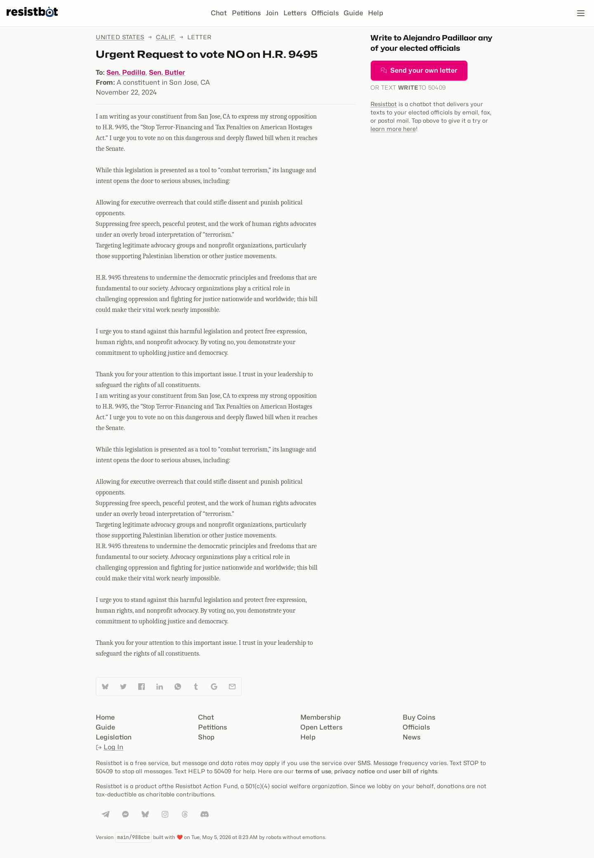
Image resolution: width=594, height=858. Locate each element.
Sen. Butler (167, 72)
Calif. (166, 36)
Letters (294, 13)
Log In (109, 747)
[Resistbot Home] (32, 20)
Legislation (114, 737)
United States (120, 36)
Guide (353, 13)
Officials (325, 13)
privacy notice (354, 771)
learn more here (393, 128)
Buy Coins (419, 717)
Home (105, 717)
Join (272, 13)
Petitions (246, 13)
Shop (206, 737)
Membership (320, 717)
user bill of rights (413, 771)
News (411, 737)
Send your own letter (419, 70)
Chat (219, 13)
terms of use (313, 771)
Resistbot (383, 103)
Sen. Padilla (126, 72)
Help (375, 13)
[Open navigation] (581, 13)
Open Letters (321, 727)
